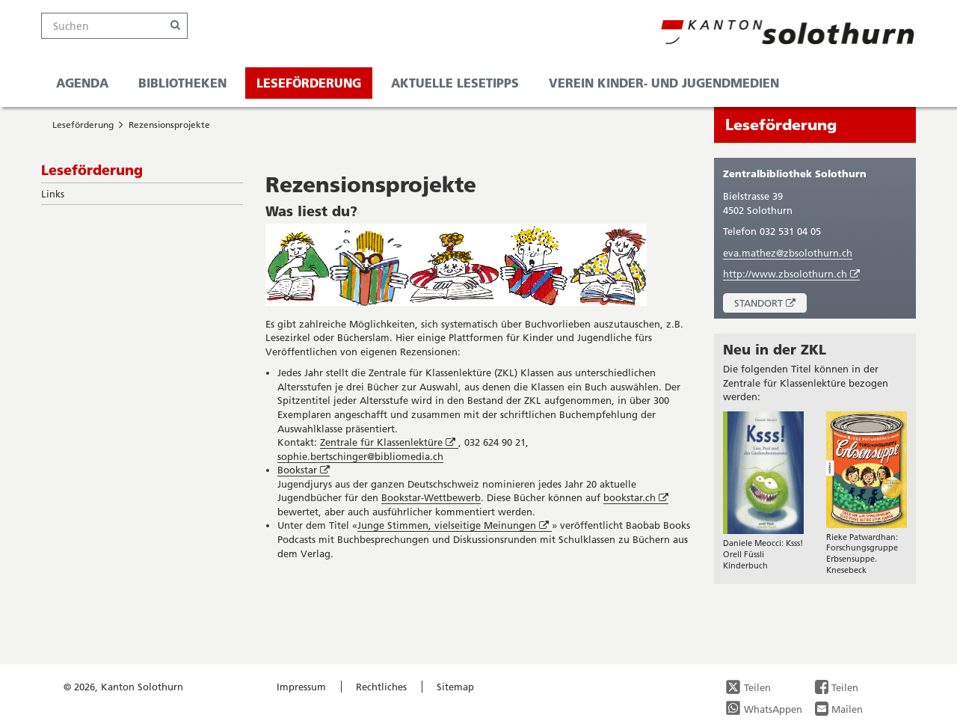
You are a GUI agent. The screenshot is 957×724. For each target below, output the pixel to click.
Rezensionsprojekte (169, 124)
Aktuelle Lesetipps (455, 82)
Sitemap (455, 687)
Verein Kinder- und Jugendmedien (664, 82)
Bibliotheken (182, 82)
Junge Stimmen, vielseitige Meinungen (454, 525)
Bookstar (303, 470)
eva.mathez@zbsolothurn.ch (787, 253)
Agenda (82, 82)
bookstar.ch (635, 497)
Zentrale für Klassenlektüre (389, 442)
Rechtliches (381, 687)
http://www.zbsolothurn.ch (791, 274)
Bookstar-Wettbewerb (431, 497)
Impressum (301, 687)
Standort (770, 304)
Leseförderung (308, 82)
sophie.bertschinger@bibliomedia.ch (360, 456)
